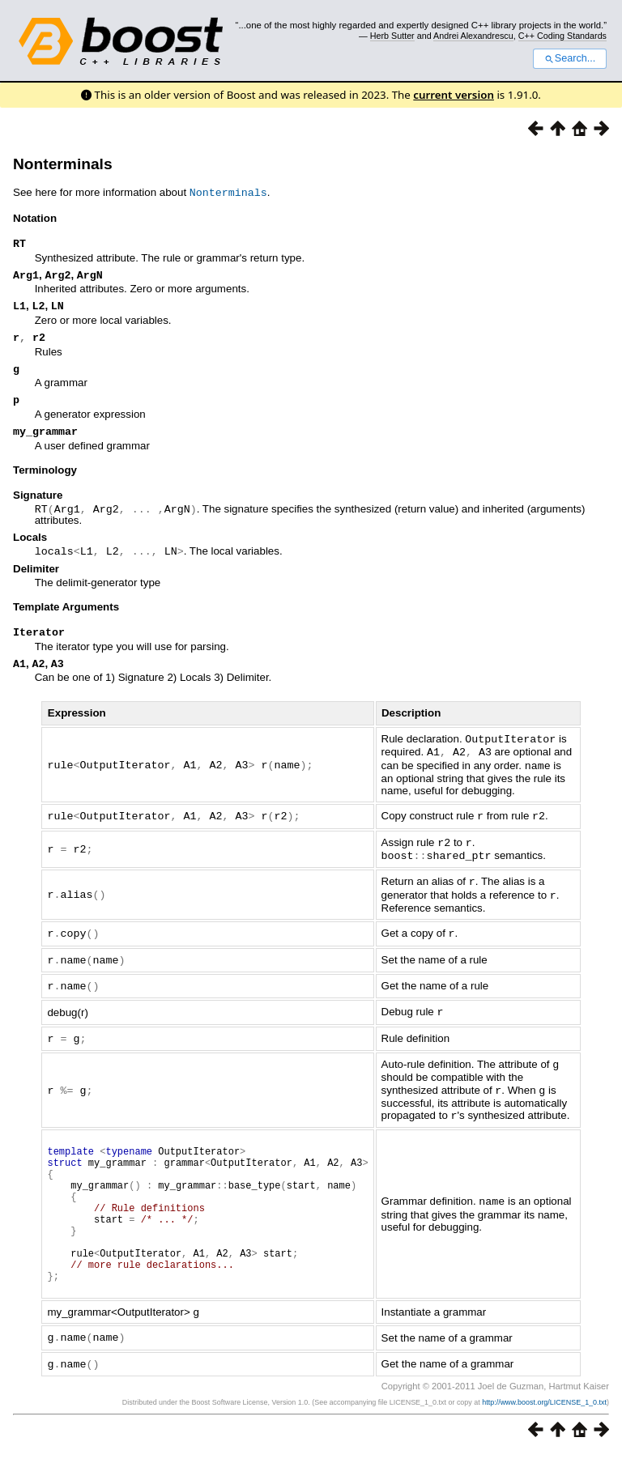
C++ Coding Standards (562, 35)
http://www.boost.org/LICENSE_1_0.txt (544, 1429)
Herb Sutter (392, 35)
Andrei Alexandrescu (473, 35)
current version (453, 94)
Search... (569, 58)
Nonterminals (63, 163)
